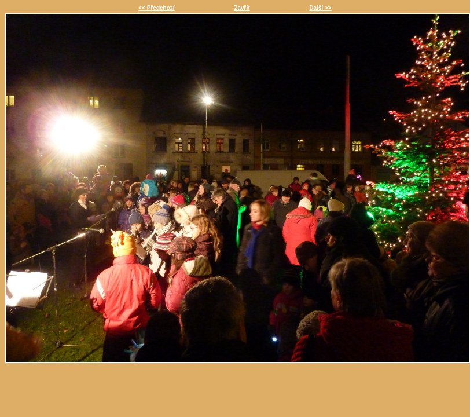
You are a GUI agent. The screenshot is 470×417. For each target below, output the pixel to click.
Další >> (320, 8)
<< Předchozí (156, 8)
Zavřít (241, 8)
